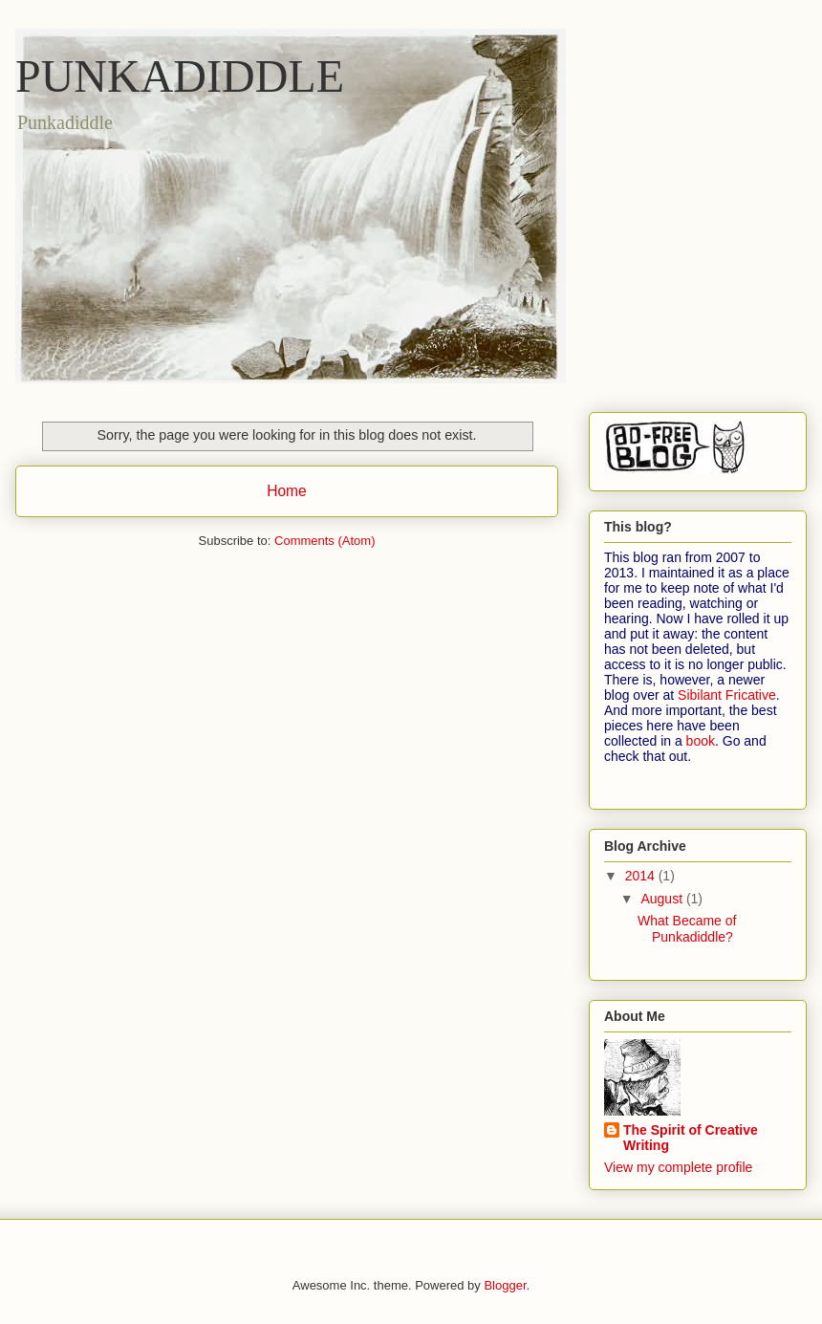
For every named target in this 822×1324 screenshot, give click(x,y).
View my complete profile (678, 1167)
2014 (642, 875)
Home (287, 491)
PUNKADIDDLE (179, 76)
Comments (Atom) (324, 540)
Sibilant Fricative (727, 695)
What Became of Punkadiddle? (687, 928)
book (700, 741)
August (662, 898)
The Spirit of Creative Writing (690, 1137)
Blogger (505, 1285)
